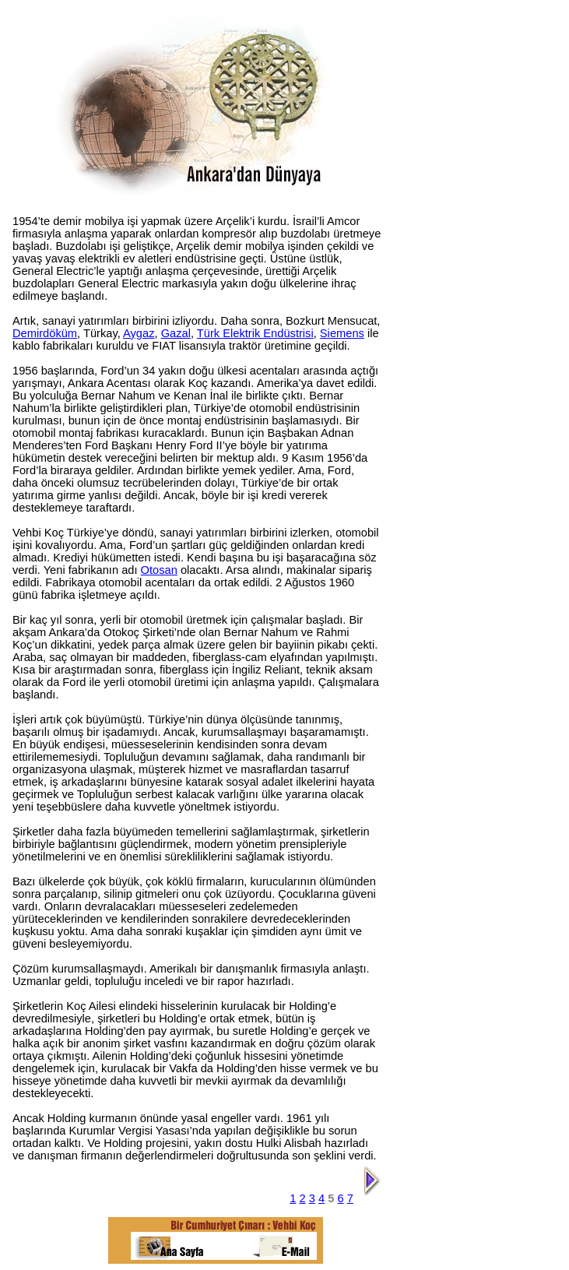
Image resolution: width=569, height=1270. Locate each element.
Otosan (159, 570)
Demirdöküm (44, 333)
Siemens (342, 333)
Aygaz (138, 333)
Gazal (176, 333)
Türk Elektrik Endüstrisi (255, 333)
